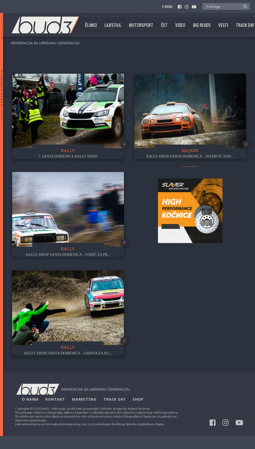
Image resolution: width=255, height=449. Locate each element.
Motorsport (141, 25)
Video (180, 25)
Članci (91, 25)
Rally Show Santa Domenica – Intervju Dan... (190, 156)
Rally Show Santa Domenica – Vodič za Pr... (68, 255)
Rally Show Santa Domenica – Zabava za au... (67, 353)
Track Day (114, 399)
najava (189, 150)
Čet (164, 25)
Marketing (84, 399)
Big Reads (202, 25)
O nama (167, 6)
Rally (68, 150)
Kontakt (55, 399)
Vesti (223, 25)
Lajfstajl (113, 25)
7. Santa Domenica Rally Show (68, 156)
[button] (244, 6)
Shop (138, 399)
